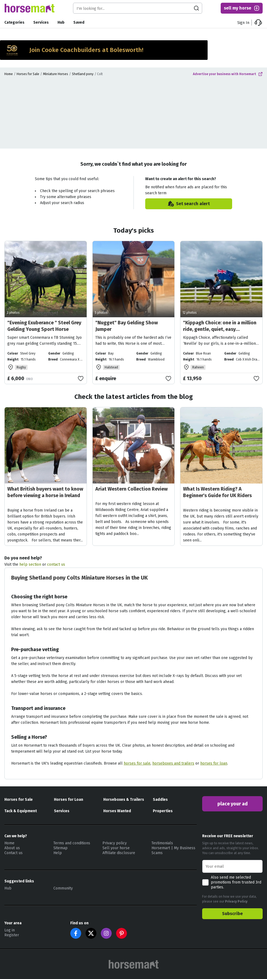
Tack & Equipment (20, 811)
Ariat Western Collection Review (131, 489)
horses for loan (213, 763)
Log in (9, 930)
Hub (61, 22)
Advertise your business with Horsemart (228, 74)
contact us (56, 564)
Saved (78, 22)
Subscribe (232, 913)
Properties (163, 811)
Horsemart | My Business (173, 848)
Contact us (13, 853)
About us (12, 848)
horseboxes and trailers (173, 763)
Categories (14, 22)
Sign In (243, 22)
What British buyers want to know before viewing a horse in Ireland (45, 492)
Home (8, 74)
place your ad (232, 804)
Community (63, 888)
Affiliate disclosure (118, 853)
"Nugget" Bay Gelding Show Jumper (126, 326)
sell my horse (242, 8)
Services (41, 22)
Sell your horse (116, 848)
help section (30, 564)
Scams (157, 853)
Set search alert (188, 204)
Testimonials (162, 843)
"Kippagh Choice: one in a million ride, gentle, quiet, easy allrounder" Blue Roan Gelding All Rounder (220, 332)
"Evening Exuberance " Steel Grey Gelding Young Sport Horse (44, 326)
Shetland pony (82, 74)
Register (11, 935)
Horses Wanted (117, 811)
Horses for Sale (28, 74)
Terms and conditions (71, 843)
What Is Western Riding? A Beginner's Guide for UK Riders (217, 492)
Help (57, 853)
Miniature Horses (55, 74)
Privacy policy (114, 843)
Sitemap (60, 848)
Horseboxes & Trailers (123, 799)
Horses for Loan (68, 799)
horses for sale (137, 763)
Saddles (160, 799)
